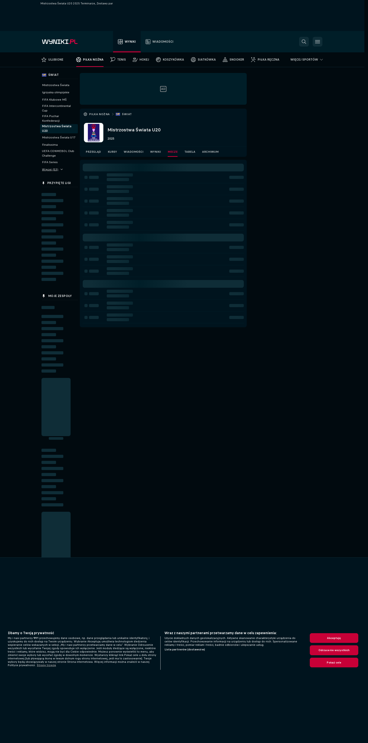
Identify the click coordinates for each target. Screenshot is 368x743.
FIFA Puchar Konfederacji (51, 118)
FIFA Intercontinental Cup (56, 108)
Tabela (189, 151)
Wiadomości (133, 151)
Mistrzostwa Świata (55, 85)
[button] (304, 42)
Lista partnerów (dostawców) (184, 649)
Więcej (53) (52, 169)
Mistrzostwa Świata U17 (58, 137)
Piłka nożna (99, 114)
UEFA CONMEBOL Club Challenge (58, 153)
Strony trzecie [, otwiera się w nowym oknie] (46, 665)
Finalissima (50, 145)
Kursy (112, 151)
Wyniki (155, 151)
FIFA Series (50, 162)
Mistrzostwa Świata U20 (56, 128)
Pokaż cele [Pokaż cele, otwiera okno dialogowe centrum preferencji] (334, 662)
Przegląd (93, 151)
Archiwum (210, 151)
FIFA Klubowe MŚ (54, 100)
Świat (127, 114)
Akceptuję (334, 638)
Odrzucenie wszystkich (334, 650)
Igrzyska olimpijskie (55, 92)
